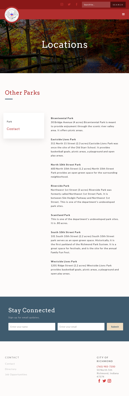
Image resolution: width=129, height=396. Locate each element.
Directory (10, 369)
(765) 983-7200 (106, 366)
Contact (10, 363)
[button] (121, 14)
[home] (11, 13)
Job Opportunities (16, 374)
